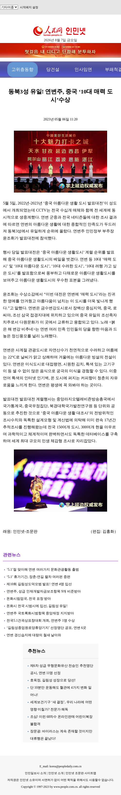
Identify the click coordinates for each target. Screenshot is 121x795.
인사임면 (83, 69)
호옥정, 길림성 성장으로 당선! (53, 680)
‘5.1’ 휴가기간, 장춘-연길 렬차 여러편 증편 (38, 577)
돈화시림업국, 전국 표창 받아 (29, 598)
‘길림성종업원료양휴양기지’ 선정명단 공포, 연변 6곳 (46, 628)
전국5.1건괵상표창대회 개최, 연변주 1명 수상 (41, 620)
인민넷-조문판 (25, 531)
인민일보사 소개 (35, 773)
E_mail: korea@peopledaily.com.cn (61, 766)
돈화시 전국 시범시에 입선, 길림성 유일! (37, 606)
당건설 (52, 69)
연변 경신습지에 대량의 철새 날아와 (34, 635)
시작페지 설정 (29, 7)
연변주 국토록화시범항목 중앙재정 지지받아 (40, 613)
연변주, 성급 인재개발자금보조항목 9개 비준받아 (44, 591)
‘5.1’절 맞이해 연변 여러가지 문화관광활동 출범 (43, 569)
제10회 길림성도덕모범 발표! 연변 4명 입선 (39, 584)
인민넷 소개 (55, 773)
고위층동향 (22, 69)
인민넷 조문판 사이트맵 (80, 773)
